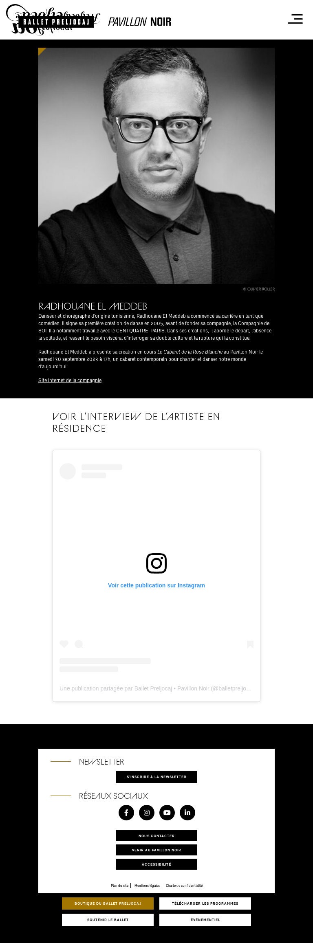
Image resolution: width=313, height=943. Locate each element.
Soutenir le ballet (108, 919)
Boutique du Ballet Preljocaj (108, 903)
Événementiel (205, 919)
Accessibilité (156, 864)
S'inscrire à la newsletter (157, 776)
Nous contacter (157, 835)
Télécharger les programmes (205, 903)
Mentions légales (147, 886)
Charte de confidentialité (184, 886)
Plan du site (119, 886)
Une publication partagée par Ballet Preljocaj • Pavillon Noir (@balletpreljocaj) (158, 688)
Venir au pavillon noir (156, 850)
